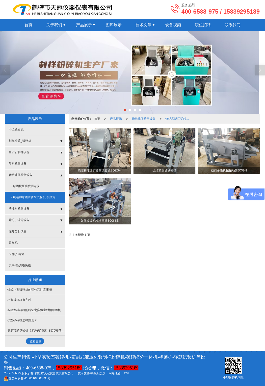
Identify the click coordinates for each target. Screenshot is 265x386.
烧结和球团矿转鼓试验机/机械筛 (178, 119)
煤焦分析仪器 (17, 231)
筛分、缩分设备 (19, 220)
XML (127, 373)
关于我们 (54, 25)
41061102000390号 (27, 378)
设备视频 (173, 25)
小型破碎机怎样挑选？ (22, 320)
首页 (28, 25)
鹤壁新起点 (97, 373)
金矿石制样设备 (19, 152)
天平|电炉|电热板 (20, 265)
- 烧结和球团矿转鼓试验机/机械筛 (33, 197)
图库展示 (114, 25)
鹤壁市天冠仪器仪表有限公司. (54, 373)
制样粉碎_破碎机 (20, 141)
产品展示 (84, 25)
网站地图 (115, 373)
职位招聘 (203, 25)
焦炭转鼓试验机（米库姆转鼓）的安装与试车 (37, 330)
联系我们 (232, 25)
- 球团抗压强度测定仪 (25, 186)
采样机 (13, 242)
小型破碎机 (16, 129)
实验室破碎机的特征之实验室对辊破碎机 (34, 310)
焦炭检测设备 (17, 163)
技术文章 (143, 25)
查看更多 (36, 341)
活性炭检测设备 (19, 208)
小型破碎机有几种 (19, 300)
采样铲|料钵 (16, 254)
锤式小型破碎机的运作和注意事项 (29, 289)
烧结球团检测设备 (144, 119)
